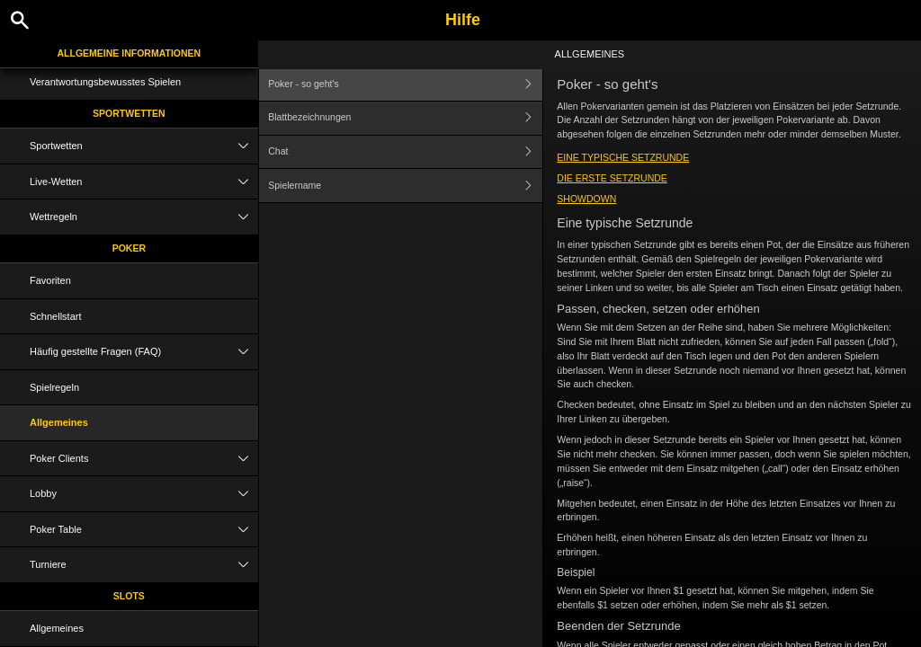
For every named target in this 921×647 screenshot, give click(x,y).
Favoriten (50, 280)
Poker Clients (144, 458)
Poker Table (144, 529)
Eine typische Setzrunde (623, 157)
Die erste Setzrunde (612, 178)
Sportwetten (129, 113)
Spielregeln (54, 387)
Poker (129, 248)
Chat (405, 152)
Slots (129, 595)
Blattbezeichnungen (405, 118)
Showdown (586, 198)
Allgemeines (59, 422)
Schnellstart (55, 316)
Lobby (144, 493)
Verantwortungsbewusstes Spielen (105, 81)
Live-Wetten (144, 181)
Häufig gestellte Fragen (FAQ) (144, 351)
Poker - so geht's (405, 84)
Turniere (144, 564)
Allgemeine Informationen (129, 53)
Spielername (405, 185)
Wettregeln (144, 217)
